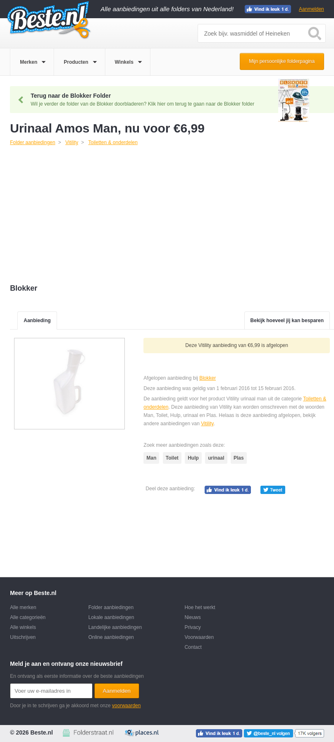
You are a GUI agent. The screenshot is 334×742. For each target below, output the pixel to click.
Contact (192, 647)
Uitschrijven (23, 637)
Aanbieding (37, 320)
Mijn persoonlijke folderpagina (282, 61)
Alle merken (23, 607)
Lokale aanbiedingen (111, 617)
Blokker (207, 378)
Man (151, 458)
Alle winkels (23, 627)
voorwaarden (126, 705)
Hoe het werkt (199, 607)
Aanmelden (311, 9)
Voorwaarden (199, 637)
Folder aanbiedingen (111, 607)
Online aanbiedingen (111, 637)
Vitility (207, 423)
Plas (239, 458)
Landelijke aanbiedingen (115, 627)
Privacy (192, 627)
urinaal (216, 458)
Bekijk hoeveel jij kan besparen (287, 320)
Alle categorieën (27, 617)
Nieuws (192, 617)
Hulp (193, 458)
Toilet (172, 458)
